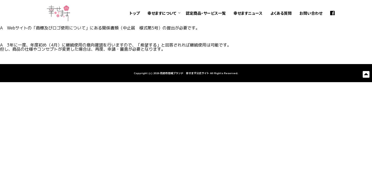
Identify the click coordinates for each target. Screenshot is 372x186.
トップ (134, 13)
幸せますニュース (248, 13)
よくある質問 (281, 13)
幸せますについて (162, 13)
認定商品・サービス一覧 (206, 13)
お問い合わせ (310, 13)
